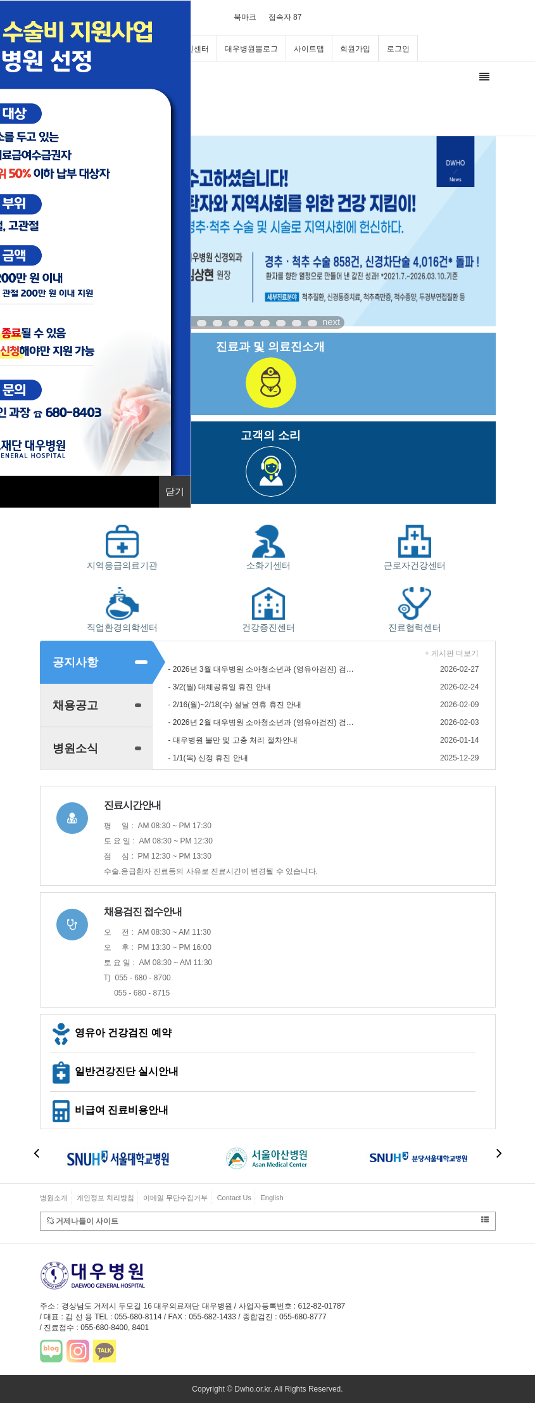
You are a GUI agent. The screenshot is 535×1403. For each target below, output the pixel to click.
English (271, 1197)
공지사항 (75, 662)
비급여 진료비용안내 (109, 1110)
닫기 (174, 491)
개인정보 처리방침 (105, 1197)
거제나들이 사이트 (268, 1221)
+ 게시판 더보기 (452, 653)
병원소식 (75, 748)
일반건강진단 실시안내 (114, 1071)
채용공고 (75, 705)
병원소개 (54, 1197)
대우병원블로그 (251, 48)
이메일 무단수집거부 (175, 1197)
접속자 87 (285, 17)
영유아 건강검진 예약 (111, 1032)
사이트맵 (309, 48)
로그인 (398, 48)
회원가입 (355, 48)
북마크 (245, 17)
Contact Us (234, 1197)
